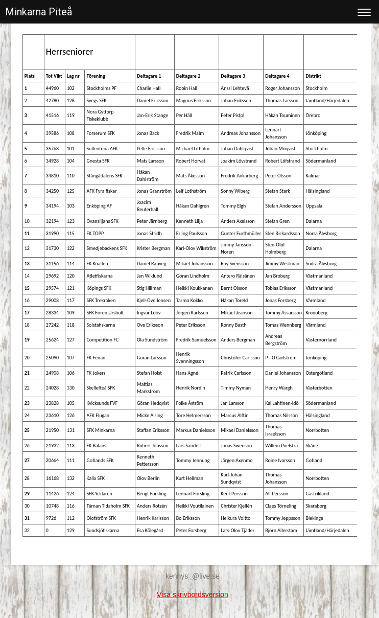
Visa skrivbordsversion (192, 594)
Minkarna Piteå (38, 12)
